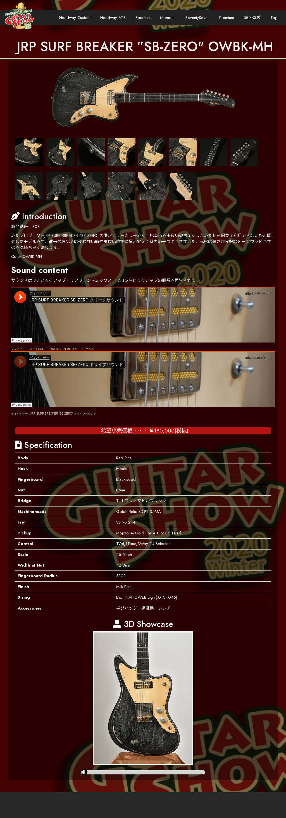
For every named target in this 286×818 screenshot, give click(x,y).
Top (274, 18)
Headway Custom (74, 18)
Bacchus (142, 18)
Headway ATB (113, 18)
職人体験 (252, 18)
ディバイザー (19, 349)
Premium (226, 18)
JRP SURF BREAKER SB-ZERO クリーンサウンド (62, 349)
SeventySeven (197, 18)
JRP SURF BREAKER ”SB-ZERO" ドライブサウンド (63, 413)
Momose (168, 18)
